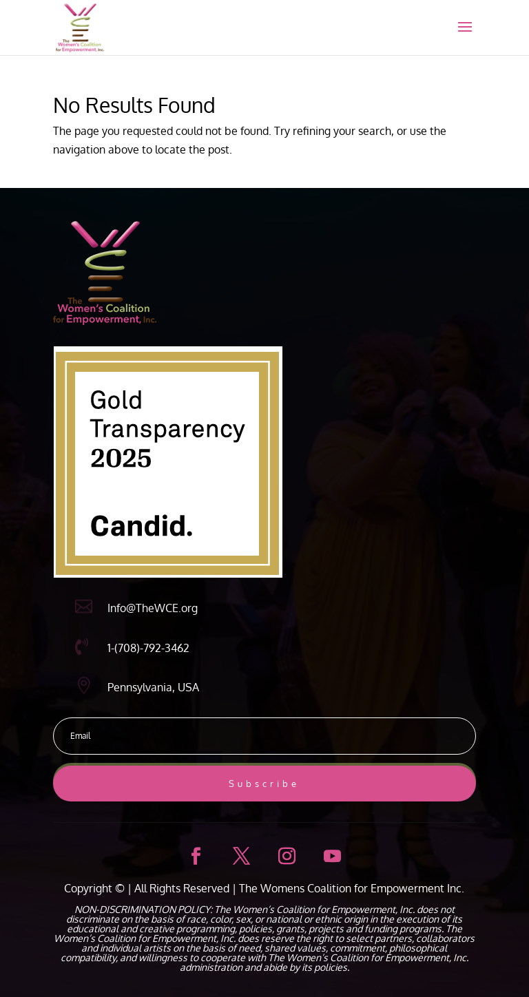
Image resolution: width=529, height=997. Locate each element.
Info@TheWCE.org (152, 608)
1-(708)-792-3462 (148, 648)
